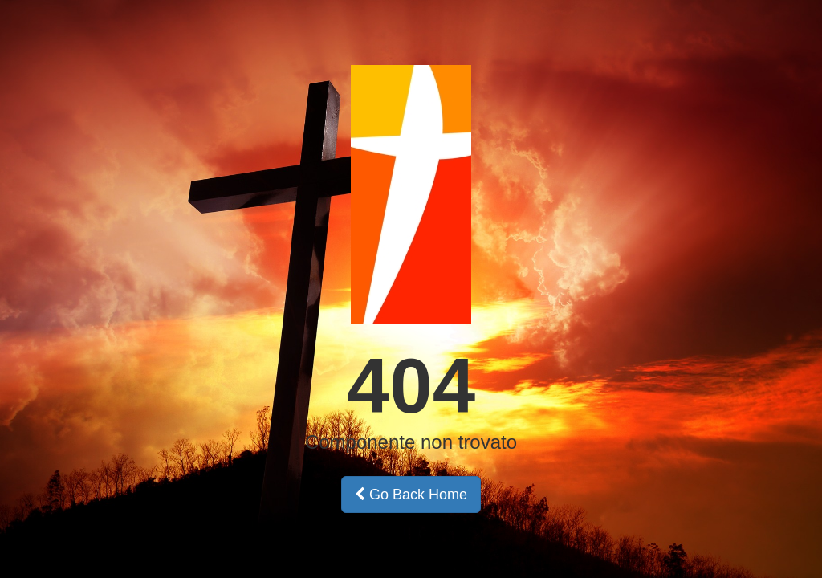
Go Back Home (411, 494)
